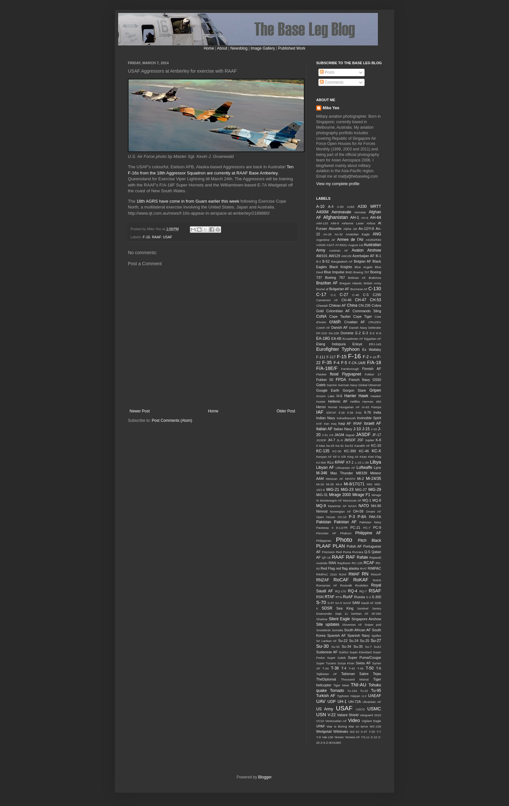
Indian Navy (325, 418)
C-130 (374, 288)
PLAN (339, 546)
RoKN (377, 580)
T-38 (335, 668)
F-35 (327, 362)
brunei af (322, 289)
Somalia (337, 630)
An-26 (327, 234)
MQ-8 (376, 500)
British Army (372, 283)
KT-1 (350, 462)
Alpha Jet (350, 229)
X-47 (364, 731)
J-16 (374, 429)
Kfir (343, 456)
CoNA (321, 316)
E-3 (365, 333)
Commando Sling (367, 311)
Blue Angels (363, 267)
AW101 (322, 256)
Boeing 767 (335, 277)
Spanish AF (336, 635)
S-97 (331, 603)
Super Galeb (336, 657)
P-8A (362, 517)
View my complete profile (337, 184)
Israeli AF (372, 423)
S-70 (321, 602)
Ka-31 (339, 445)
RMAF (354, 574)
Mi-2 (360, 478)
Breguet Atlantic (351, 283)
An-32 (338, 234)
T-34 (325, 668)
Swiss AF (363, 663)
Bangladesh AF (342, 261)
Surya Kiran (346, 663)
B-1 (378, 256)
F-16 (146, 237)
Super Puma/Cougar (364, 657)
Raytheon (344, 563)
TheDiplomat (326, 679)
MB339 (361, 473)
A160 (350, 206)
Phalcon (346, 533)
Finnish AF (371, 369)
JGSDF (321, 440)
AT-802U (341, 245)
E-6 (372, 333)
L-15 (358, 462)
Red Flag (328, 568)
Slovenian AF (352, 624)
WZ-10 (354, 731)
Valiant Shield (347, 715)
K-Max (320, 445)
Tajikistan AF (326, 674)
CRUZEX (374, 322)
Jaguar (350, 435)
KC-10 (376, 445)
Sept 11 (341, 613)
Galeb (321, 385)
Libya (375, 462)
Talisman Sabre (355, 674)
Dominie (347, 333)
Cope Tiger (362, 316)
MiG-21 (332, 489)
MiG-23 (347, 489)
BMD (348, 272)
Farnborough (350, 369)
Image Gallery (263, 48)
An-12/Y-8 (366, 229)
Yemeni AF (352, 737)
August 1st (355, 245)
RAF (350, 557)
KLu (330, 462)
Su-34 (346, 646)
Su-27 (376, 640)
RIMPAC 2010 (326, 574)
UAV (321, 701)
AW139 (346, 256)
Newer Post (140, 411)
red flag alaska (347, 568)
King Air (352, 456)
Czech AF (323, 327)
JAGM (339, 435)
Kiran (363, 456)
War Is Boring (337, 726)
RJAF (343, 574)
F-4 (337, 363)
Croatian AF (354, 322)
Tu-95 (376, 690)
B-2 (318, 261)
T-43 (352, 668)
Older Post (286, 411)
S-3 (368, 597)
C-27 (344, 294)
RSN (320, 597)
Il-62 (359, 412)
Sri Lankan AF (326, 641)
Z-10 (374, 737)
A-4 (331, 206)
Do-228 (334, 333)
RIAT (363, 568)
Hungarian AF (349, 407)
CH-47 (360, 300)
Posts (327, 72)
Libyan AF (325, 467)
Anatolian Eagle (358, 234)
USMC (374, 708)
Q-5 (367, 552)
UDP (332, 701)
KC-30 (336, 451)
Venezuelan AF (336, 721)
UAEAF (374, 695)
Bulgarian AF (339, 289)
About (222, 48)
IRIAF (357, 423)
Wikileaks (340, 731)
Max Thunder (341, 473)
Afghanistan (335, 217)
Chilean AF (337, 305)
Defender (374, 327)
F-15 (342, 356)
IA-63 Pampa (371, 407)
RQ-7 (363, 591)
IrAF (319, 423)
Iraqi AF (344, 423)
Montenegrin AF (331, 500)
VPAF (320, 726)
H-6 (339, 396)
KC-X (376, 451)
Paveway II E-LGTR (332, 527)
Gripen (375, 390)
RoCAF (341, 579)
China (352, 305)
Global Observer (369, 385)
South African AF (357, 630)
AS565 (321, 245)
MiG (369, 484)
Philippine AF (368, 533)
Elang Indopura (331, 344)
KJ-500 (321, 462)
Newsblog (239, 48)
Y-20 (372, 731)
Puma (347, 552)
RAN (332, 563)
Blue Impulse (334, 272)
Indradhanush (346, 418)
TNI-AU (358, 684)
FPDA (341, 379)
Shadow (322, 619)
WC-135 (375, 726)
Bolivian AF (357, 277)
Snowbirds (323, 630)
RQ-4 (352, 591)
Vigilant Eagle (371, 721)
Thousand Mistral (354, 679)
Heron (321, 407)
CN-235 (364, 305)
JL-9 (340, 440)
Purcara (357, 552)
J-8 (331, 435)
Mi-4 (339, 484)
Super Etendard (361, 652)
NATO (363, 506)
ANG (377, 234)
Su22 (377, 646)
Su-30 (322, 646)
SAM (356, 603)
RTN (339, 597)
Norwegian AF (340, 511)
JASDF (363, 434)
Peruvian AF (326, 533)
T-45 (360, 668)
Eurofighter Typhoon (338, 349)
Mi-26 (320, 484)
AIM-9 (334, 223)
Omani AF (373, 511)
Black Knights (340, 267)
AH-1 (354, 217)
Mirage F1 (361, 494)
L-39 (366, 462)
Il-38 (350, 412)
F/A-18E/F (327, 368)
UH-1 (342, 701)
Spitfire (376, 635)
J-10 (357, 429)
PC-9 (377, 527)
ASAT (330, 245)
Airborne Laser (352, 223)
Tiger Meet (341, 685)
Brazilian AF (327, 283)
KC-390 (350, 451)
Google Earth (327, 390)
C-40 (355, 295)
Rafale (362, 557)
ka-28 (330, 445)
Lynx (377, 467)
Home (209, 48)
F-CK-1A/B (357, 363)
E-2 (358, 333)
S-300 (376, 597)
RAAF (156, 237)
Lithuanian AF (345, 467)
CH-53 (375, 300)
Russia (359, 597)
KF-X (336, 456)
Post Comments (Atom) (172, 420)
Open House (325, 517)
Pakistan (323, 522)
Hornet (332, 407)
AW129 (334, 256)
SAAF (347, 603)
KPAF (340, 462)
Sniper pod (373, 624)
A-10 (320, 206)
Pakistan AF (345, 522)
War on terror (358, 726)
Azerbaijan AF (364, 256)
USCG (360, 709)
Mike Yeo (331, 108)
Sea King (345, 608)
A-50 (340, 206)
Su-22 (343, 641)
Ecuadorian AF (352, 338)
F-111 (320, 357)
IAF (319, 412)
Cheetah (322, 305)
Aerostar (360, 212)
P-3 (352, 517)
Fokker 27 (373, 374)
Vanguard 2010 (370, 715)
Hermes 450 (372, 401)
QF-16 (326, 557)
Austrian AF (338, 250)
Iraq (334, 423)
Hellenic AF (338, 401)
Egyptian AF (372, 338)
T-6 (378, 668)
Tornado (337, 690)
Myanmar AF (337, 506)
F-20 (373, 357)
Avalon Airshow (366, 250)
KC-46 (364, 451)
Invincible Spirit (369, 418)
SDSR (327, 608)
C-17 (321, 294)
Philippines (323, 540)
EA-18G (323, 338)
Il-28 (342, 412)
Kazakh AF (362, 445)
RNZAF (322, 580)
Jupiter (369, 440)
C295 (377, 295)
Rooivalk (346, 585)
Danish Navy (358, 327)
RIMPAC (374, 568)
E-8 (378, 333)
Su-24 (353, 641)
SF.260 (376, 613)
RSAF (375, 590)
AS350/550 (373, 240)
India (377, 412)
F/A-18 (374, 362)
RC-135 (357, 563)
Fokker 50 (324, 380)
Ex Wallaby (371, 349)
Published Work (291, 48)
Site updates (328, 624)
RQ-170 (340, 591)
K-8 (378, 440)
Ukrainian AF (372, 702)
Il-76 (367, 412)
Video (354, 720)
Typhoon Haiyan (348, 696)
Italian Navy (343, 429)
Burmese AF (358, 289)
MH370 (350, 478)
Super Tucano (326, 663)
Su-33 (335, 646)
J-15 (365, 429)
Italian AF (324, 429)
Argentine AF (325, 240)
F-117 (331, 357)
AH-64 (375, 217)
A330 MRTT (369, 206)
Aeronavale (341, 212)
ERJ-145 (375, 344)
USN (321, 714)
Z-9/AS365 (333, 742)
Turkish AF (325, 695)
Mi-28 (330, 484)
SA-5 (338, 603)
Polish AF (354, 546)
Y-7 (379, 731)
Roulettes (361, 585)
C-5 (365, 295)
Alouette (335, 229)
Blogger (264, 777)
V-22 (332, 715)
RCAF (369, 563)
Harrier (350, 396)
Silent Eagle (339, 619)
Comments (331, 82)
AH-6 (364, 217)
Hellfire (355, 401)
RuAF (348, 597)
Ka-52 (349, 445)
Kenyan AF (324, 456)
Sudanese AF (327, 652)
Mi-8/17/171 (354, 484)
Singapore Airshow (366, 619)
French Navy (359, 380)
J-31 (325, 435)
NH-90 (376, 506)
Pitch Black (369, 540)
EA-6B (336, 338)
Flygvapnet (351, 374)
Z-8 (322, 742)
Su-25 (364, 641)
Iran (326, 423)
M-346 (321, 473)
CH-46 (346, 300)
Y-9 (318, 737)
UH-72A (354, 702)
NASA (352, 506)
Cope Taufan (340, 316)
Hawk (363, 396)
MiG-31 (322, 495)
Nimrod (322, 511)
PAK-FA (375, 517)
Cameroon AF (327, 300)
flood (334, 374)
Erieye (357, 344)
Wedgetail (324, 731)
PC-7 (366, 527)
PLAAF (323, 546)
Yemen (339, 737)
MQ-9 (321, 506)
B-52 (326, 261)
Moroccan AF (352, 500)
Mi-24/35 (373, 478)
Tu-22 (364, 691)
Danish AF (339, 327)
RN (365, 573)
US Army (324, 709)
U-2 (364, 696)
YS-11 (365, 737)
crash (335, 321)
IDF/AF (331, 412)
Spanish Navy (358, 635)
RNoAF (376, 574)
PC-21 (355, 527)
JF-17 (376, 435)
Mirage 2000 (340, 494)
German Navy (347, 385)
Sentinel (362, 608)
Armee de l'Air (350, 239)
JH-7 (331, 440)
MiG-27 (360, 490)
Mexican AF (334, 478)
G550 (377, 380)
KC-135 (322, 451)
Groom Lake (325, 396)
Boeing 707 (361, 272)
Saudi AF (367, 603)
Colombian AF (338, 311)
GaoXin (332, 385)
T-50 (370, 668)
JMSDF (350, 440)
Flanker (321, 374)
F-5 (344, 363)
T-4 (343, 668)
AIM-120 (322, 223)
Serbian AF (359, 613)
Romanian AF (326, 585)
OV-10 (342, 517)
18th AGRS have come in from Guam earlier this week (187, 201)
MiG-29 (374, 489)
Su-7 (368, 646)
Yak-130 (327, 737)
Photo (344, 539)
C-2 (333, 295)
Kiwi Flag (374, 456)
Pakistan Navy (370, 522)
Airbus (370, 223)
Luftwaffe (364, 467)
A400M (322, 212)
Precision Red (332, 552)
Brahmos (375, 277)
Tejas (377, 674)
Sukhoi (343, 652)
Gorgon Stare (354, 390)
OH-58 (358, 511)
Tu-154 (352, 691)
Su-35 (358, 646)
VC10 (320, 721)
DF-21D (321, 333)
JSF (360, 440)
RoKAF (360, 579)
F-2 (366, 357)
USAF (167, 237)
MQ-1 (367, 500)
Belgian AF (362, 261)
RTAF (329, 597)
